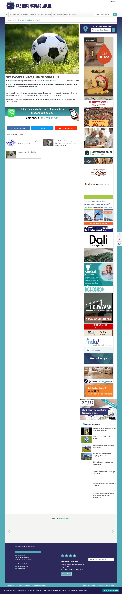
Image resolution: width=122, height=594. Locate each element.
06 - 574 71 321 (50, 118)
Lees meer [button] (83, 590)
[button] (7, 537)
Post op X (42, 128)
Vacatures (67, 14)
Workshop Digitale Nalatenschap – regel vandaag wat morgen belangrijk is (104, 501)
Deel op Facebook (18, 128)
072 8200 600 (22, 569)
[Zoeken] (115, 14)
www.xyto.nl (21, 574)
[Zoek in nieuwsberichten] (103, 14)
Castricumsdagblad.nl (33, 6)
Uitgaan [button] (59, 14)
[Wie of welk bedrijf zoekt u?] (101, 30)
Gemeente (33, 14)
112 (10, 14)
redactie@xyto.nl (23, 572)
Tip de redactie (66, 128)
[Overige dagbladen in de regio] (101, 565)
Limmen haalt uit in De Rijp (27, 152)
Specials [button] (47, 14)
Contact (74, 14)
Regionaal (40, 14)
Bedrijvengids (24, 14)
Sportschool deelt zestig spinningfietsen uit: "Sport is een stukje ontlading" (66, 143)
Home (9, 20)
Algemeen (16, 14)
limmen (47, 81)
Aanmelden (66, 579)
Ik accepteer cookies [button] (111, 590)
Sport (54, 14)
